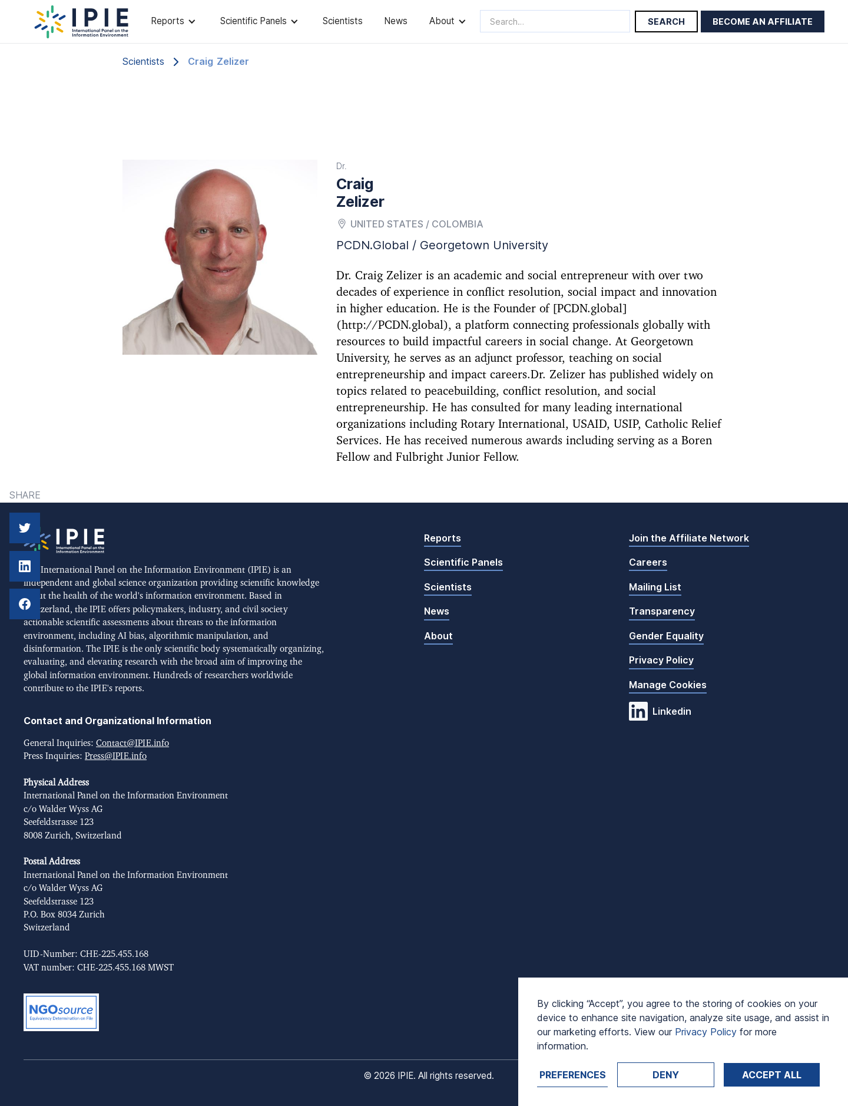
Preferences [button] (572, 1075)
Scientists (343, 21)
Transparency (662, 611)
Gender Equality (666, 636)
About (438, 636)
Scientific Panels (463, 562)
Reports (442, 538)
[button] (174, 21)
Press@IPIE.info (116, 756)
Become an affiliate (763, 21)
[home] (82, 21)
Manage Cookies (668, 685)
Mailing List (655, 587)
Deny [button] (665, 1075)
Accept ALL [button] (771, 1075)
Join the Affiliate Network (689, 538)
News (396, 21)
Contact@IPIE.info (132, 743)
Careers (648, 562)
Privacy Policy (661, 660)
